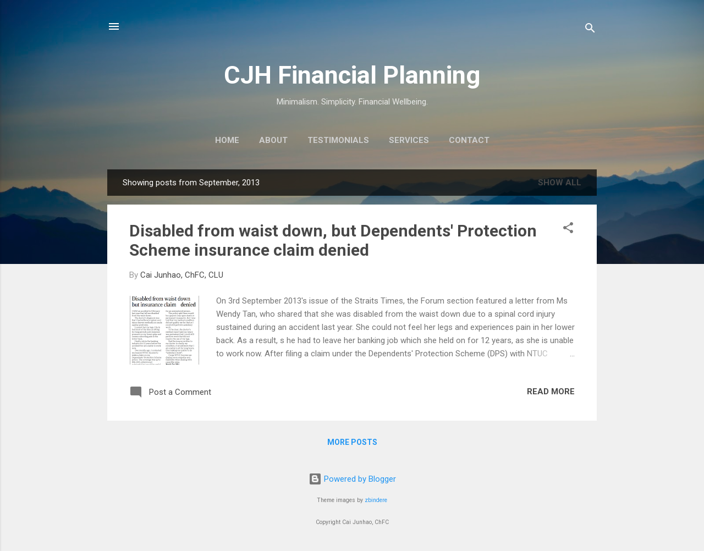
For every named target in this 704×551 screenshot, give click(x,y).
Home (227, 140)
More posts (352, 442)
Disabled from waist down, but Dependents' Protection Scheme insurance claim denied (333, 240)
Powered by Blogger (352, 479)
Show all (559, 183)
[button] (568, 229)
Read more (551, 391)
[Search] (590, 30)
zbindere (376, 500)
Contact (469, 140)
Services (409, 140)
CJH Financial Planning (352, 75)
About (273, 140)
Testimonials (338, 140)
